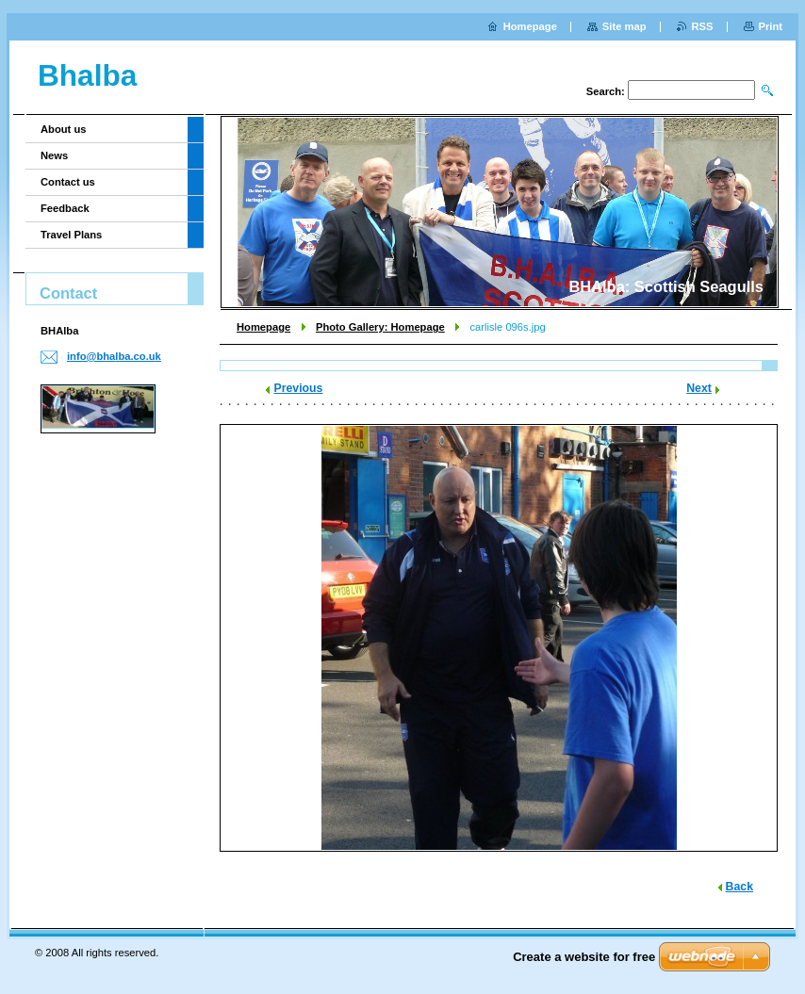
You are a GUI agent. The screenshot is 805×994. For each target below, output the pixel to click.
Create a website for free (584, 957)
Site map (624, 26)
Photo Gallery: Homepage (380, 327)
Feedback (65, 208)
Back (739, 886)
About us (63, 129)
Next (699, 388)
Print (770, 26)
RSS (703, 26)
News (54, 155)
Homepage (263, 327)
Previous (297, 388)
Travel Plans (71, 234)
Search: (605, 91)
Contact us (68, 181)
